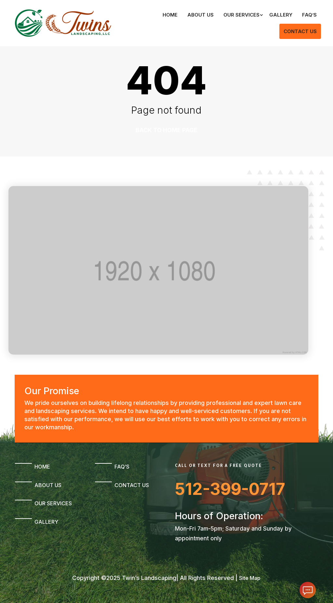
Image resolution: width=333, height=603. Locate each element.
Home (170, 15)
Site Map (249, 578)
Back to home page (166, 130)
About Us (200, 15)
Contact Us (300, 31)
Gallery (280, 15)
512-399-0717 (230, 489)
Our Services (241, 15)
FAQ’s (309, 15)
